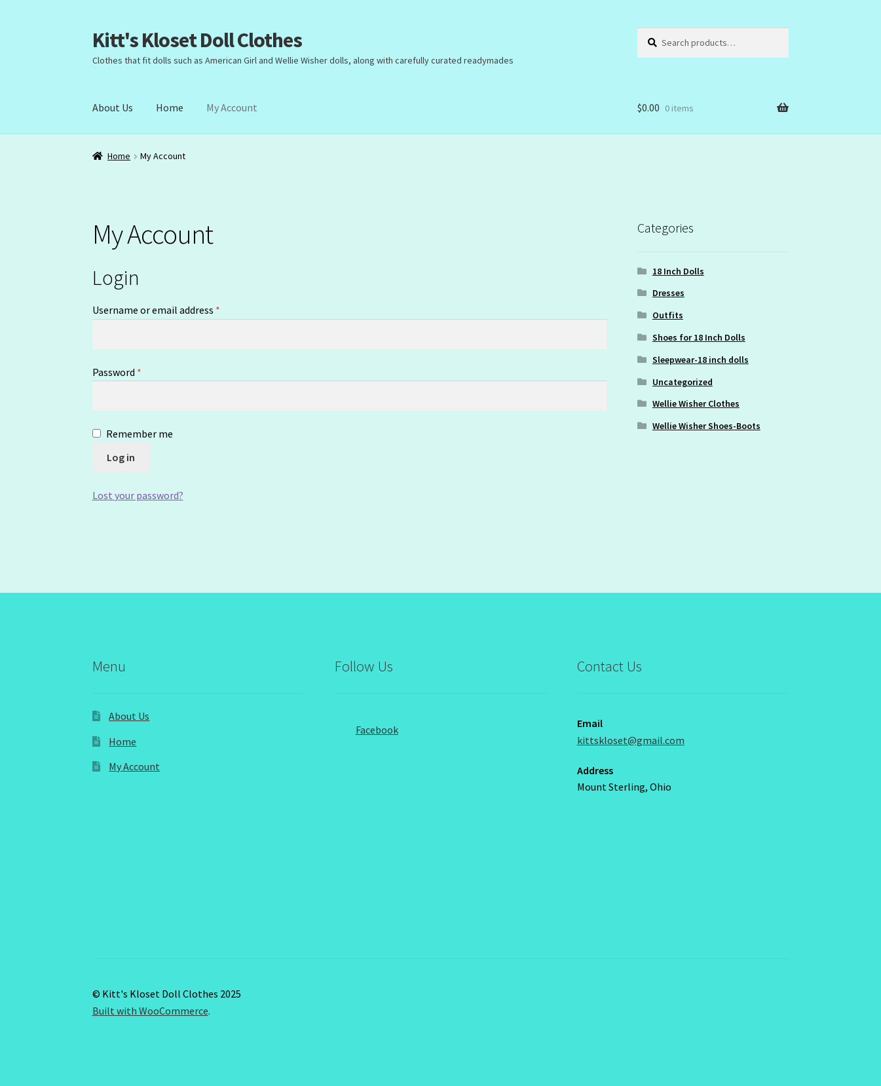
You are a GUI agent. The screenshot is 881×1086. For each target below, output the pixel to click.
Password (136, 371)
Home (169, 107)
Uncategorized (682, 382)
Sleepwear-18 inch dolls (700, 359)
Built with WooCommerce (150, 1010)
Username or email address (175, 309)
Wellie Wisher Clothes (696, 403)
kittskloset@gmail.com (630, 740)
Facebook (366, 725)
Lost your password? (137, 495)
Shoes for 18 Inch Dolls (698, 337)
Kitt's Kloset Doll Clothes (197, 40)
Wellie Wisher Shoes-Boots (706, 426)
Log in (121, 457)
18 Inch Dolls (678, 271)
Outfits (667, 315)
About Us (112, 107)
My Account (231, 107)
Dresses (668, 293)
